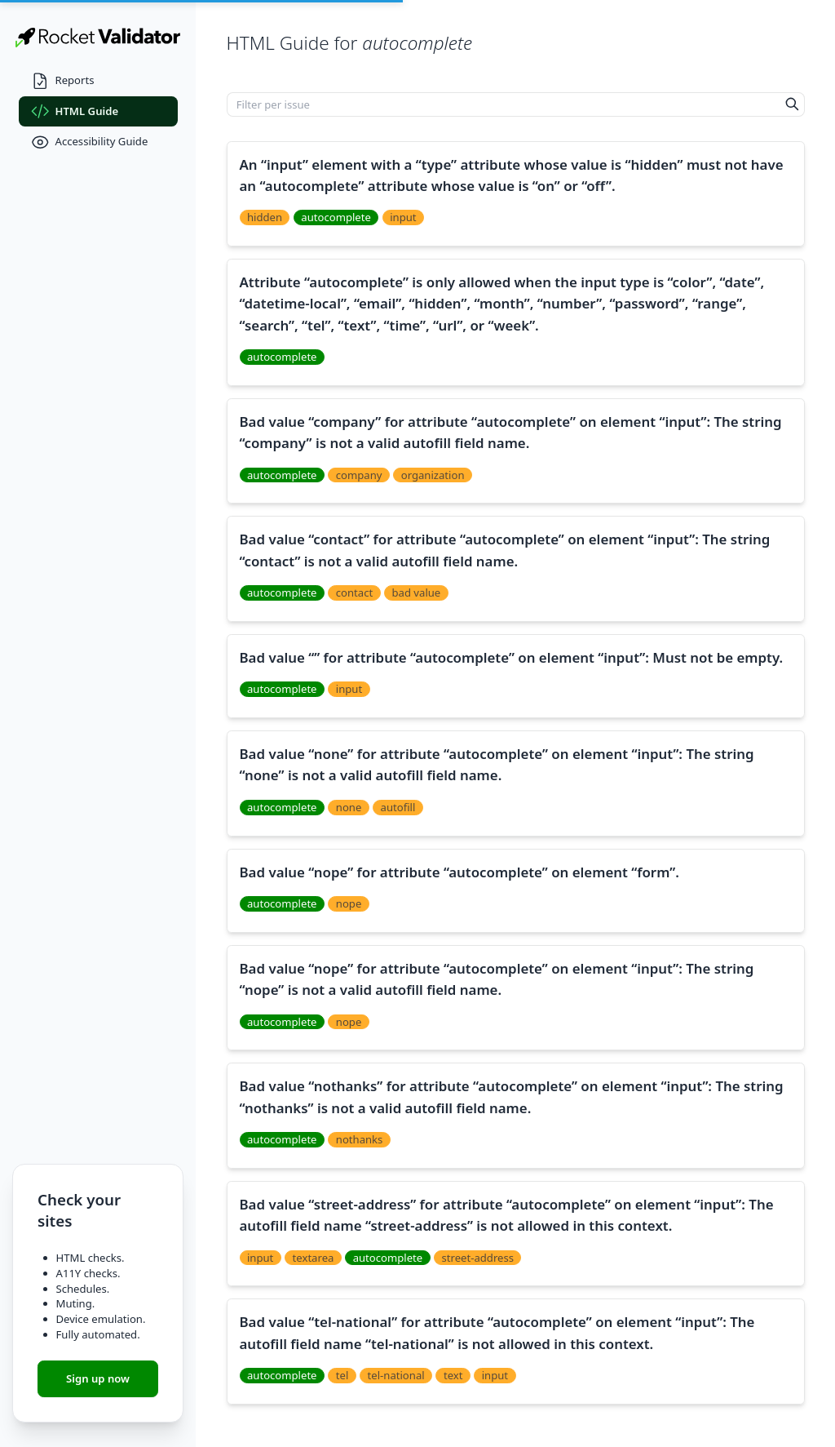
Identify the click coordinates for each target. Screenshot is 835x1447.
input (403, 217)
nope (349, 903)
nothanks (359, 1139)
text (453, 1375)
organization (433, 475)
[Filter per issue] (504, 104)
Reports (63, 81)
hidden (264, 217)
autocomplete (336, 217)
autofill (398, 807)
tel (342, 1375)
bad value (415, 592)
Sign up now (98, 1378)
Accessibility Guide (89, 142)
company (359, 475)
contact (354, 592)
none (349, 807)
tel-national (396, 1375)
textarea (313, 1257)
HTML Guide (75, 111)
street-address (478, 1257)
